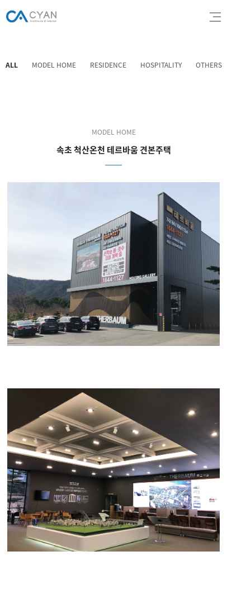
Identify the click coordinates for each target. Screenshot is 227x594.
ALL (12, 64)
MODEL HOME (54, 64)
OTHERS (209, 64)
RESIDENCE (108, 64)
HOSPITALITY (161, 64)
